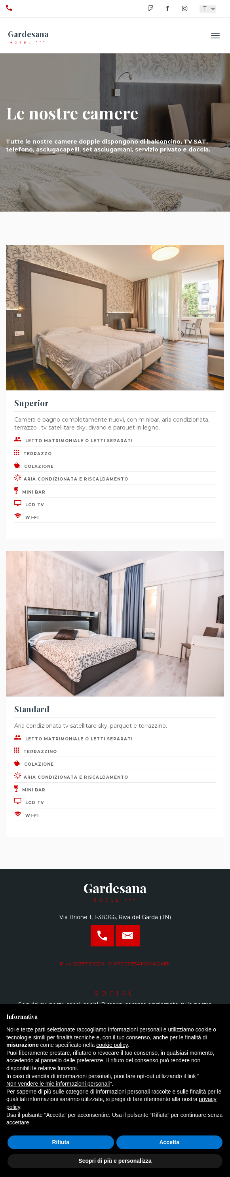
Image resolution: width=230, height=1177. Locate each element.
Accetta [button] (169, 1142)
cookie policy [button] (111, 1045)
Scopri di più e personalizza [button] (114, 1161)
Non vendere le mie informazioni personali (58, 1083)
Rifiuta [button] (60, 1142)
